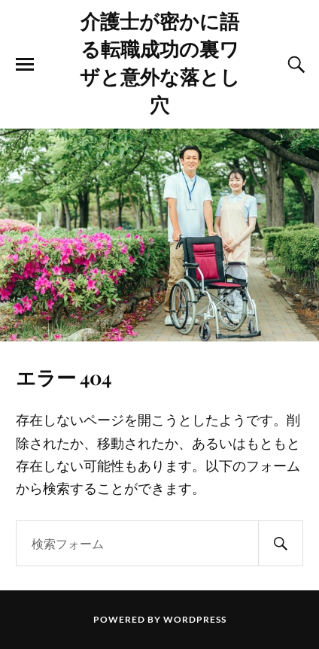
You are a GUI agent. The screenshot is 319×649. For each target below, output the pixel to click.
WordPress (194, 619)
